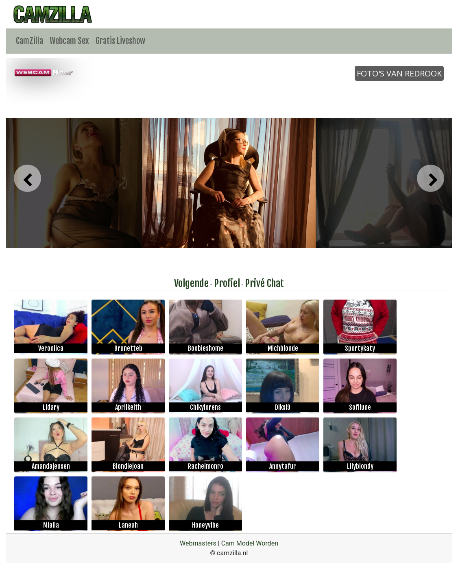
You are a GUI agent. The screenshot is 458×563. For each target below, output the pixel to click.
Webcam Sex (69, 41)
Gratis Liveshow (120, 41)
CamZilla (29, 41)
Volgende (191, 283)
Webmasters (198, 543)
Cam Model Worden (249, 543)
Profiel (227, 283)
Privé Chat (264, 283)
